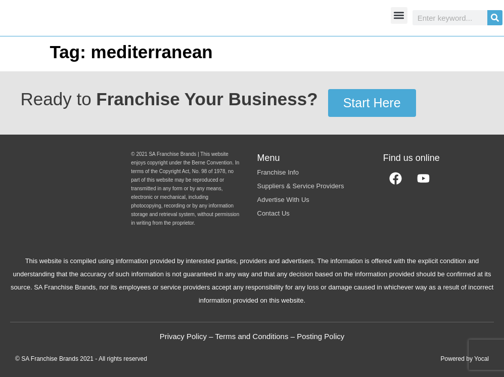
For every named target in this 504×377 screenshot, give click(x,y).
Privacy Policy (183, 336)
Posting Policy (320, 336)
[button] (399, 15)
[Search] (494, 17)
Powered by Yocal (465, 358)
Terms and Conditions (251, 336)
